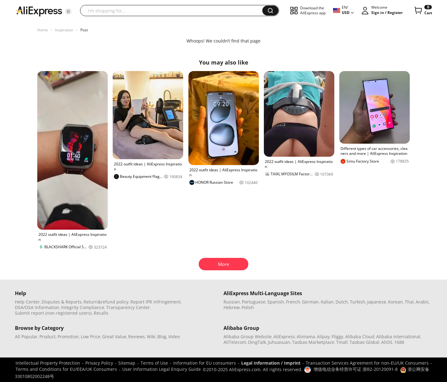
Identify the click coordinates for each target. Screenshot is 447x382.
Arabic (422, 302)
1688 (399, 342)
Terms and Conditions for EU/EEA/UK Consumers (66, 369)
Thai (409, 302)
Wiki (151, 336)
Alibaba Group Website (248, 336)
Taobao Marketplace (313, 342)
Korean (395, 302)
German (310, 302)
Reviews (136, 336)
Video (174, 336)
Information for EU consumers (204, 363)
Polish (248, 307)
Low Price (90, 336)
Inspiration (64, 30)
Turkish (357, 302)
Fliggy (337, 336)
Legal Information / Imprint (270, 363)
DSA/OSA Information (37, 307)
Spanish (275, 302)
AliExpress (284, 336)
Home (42, 30)
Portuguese (253, 302)
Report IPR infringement (155, 302)
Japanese (376, 302)
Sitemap (126, 363)
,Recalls (100, 313)
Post (84, 30)
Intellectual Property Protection (48, 363)
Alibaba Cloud (359, 336)
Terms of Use (154, 363)
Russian (232, 302)
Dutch (342, 302)
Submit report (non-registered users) (53, 313)
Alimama (306, 336)
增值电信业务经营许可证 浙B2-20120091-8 (356, 369)
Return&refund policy (106, 302)
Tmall (342, 342)
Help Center (27, 302)
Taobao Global (364, 342)
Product (47, 336)
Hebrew (232, 307)
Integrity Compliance (82, 307)
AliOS (386, 342)
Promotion (68, 336)
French (293, 302)
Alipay (323, 336)
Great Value (114, 336)
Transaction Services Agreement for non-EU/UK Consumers (367, 363)
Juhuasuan (279, 342)
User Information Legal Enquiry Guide (161, 369)
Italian (327, 302)
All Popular (26, 336)
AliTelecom (235, 342)
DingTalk (257, 342)
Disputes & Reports (62, 302)
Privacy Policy (99, 363)
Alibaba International (398, 336)
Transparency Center (128, 307)
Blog (161, 336)
